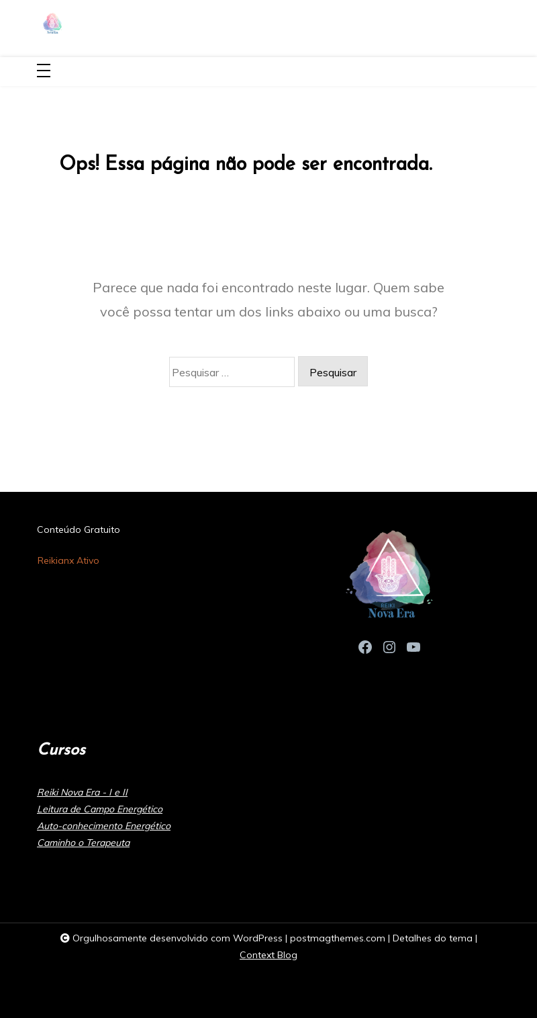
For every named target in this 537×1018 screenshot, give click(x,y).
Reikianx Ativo (68, 560)
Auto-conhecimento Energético (103, 826)
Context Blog (268, 955)
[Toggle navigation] (43, 71)
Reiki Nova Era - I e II (82, 792)
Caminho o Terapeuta (83, 843)
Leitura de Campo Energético (99, 809)
